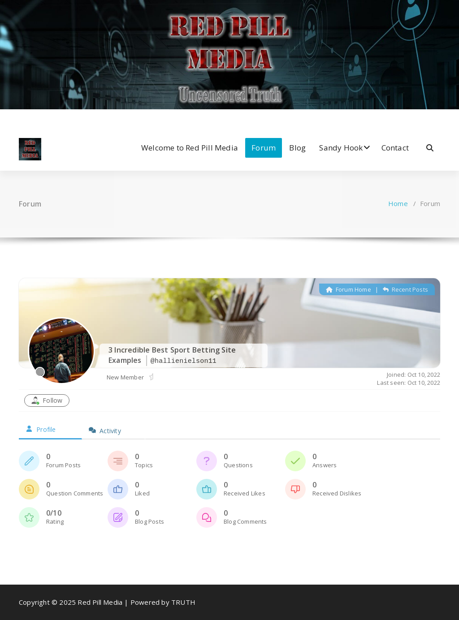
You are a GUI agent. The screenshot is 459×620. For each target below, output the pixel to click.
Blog (297, 147)
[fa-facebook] (21, 118)
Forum (263, 147)
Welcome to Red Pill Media (189, 147)
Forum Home (348, 289)
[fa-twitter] (34, 118)
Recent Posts (405, 289)
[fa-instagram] (48, 118)
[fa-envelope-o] (77, 118)
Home (398, 203)
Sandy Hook (341, 147)
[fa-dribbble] (62, 118)
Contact (395, 147)
